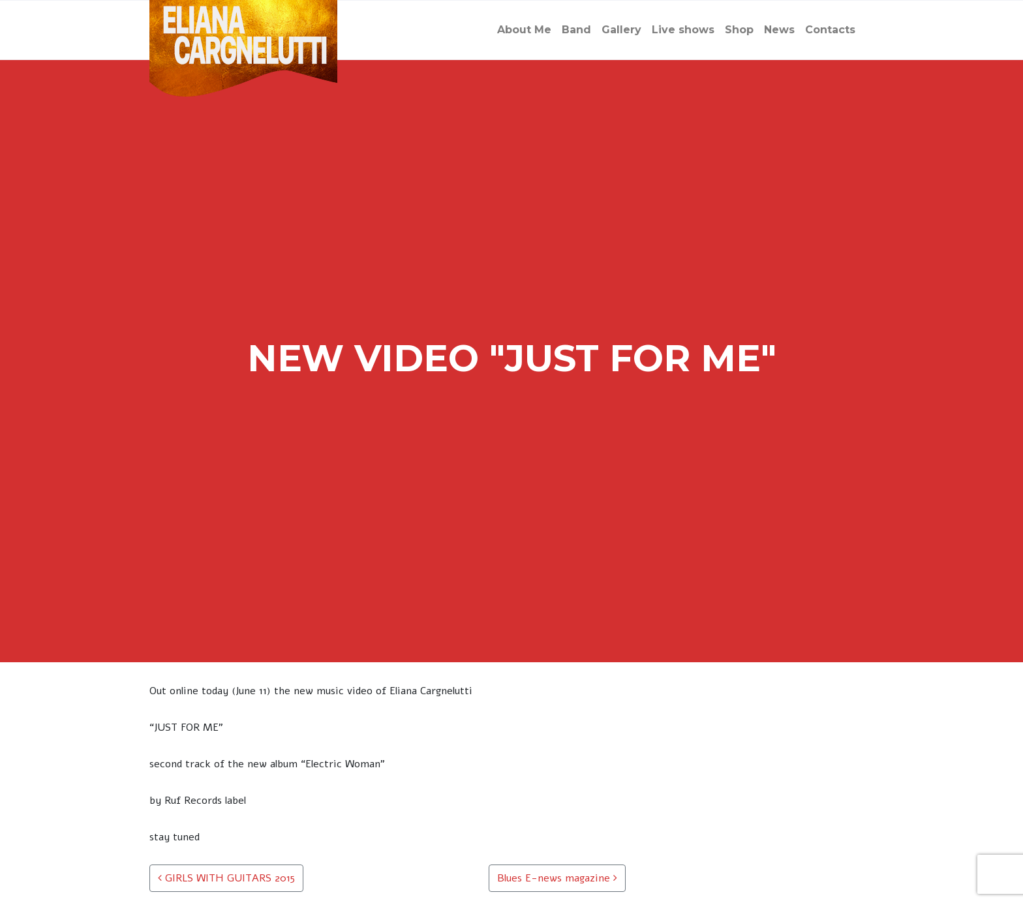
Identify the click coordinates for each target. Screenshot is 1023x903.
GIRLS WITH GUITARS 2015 (226, 878)
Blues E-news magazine (557, 878)
